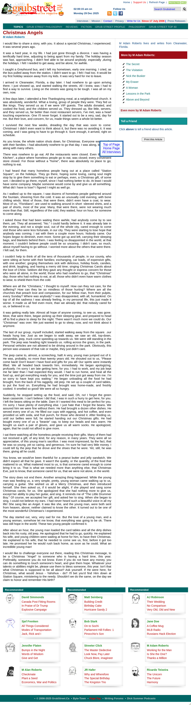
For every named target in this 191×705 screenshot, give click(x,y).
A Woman (132, 87)
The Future (153, 678)
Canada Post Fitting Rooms (38, 601)
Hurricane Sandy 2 (95, 609)
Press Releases (176, 20)
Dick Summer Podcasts (141, 698)
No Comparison (156, 605)
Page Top (95, 698)
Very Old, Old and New (161, 609)
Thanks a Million (157, 658)
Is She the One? (157, 654)
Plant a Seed (29, 678)
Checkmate (29, 674)
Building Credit (93, 601)
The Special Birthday (97, 678)
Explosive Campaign (34, 609)
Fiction (86, 26)
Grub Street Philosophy (44, 26)
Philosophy (137, 26)
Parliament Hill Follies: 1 (99, 629)
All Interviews (111, 152)
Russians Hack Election (161, 633)
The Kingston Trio (95, 682)
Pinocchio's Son (94, 633)
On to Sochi (91, 625)
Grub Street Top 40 (163, 26)
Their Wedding (156, 601)
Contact (107, 20)
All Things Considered (35, 625)
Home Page (111, 148)
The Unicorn (154, 674)
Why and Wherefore (96, 674)
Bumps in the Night (33, 650)
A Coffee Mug (155, 625)
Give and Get (30, 658)
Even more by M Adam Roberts (141, 110)
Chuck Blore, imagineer (98, 658)
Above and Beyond (137, 99)
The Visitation (134, 70)
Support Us (139, 2)
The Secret (132, 64)
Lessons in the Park (138, 93)
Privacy (119, 20)
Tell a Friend (129, 121)
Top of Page (111, 144)
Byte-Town (79, 698)
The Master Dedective (97, 650)
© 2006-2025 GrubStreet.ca (52, 698)
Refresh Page (157, 2)
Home (126, 2)
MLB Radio (153, 629)
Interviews (82, 20)
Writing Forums (114, 698)
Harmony (152, 682)
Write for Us (133, 20)
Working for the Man (159, 650)
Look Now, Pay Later (97, 654)
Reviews (72, 26)
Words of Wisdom (32, 654)
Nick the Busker (135, 76)
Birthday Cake (93, 605)
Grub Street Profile (110, 26)
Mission (96, 20)
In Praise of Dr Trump (35, 605)
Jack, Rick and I (31, 633)
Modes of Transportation (36, 629)
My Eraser (132, 81)
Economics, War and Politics (39, 682)
